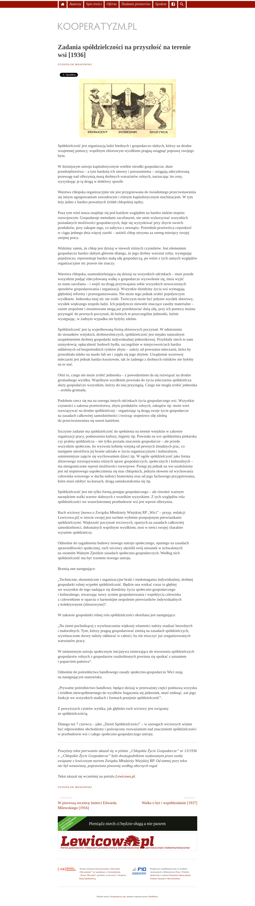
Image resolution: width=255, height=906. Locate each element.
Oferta (112, 4)
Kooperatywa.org (117, 896)
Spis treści (94, 4)
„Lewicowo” (111, 875)
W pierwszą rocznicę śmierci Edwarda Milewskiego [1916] (92, 803)
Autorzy (75, 4)
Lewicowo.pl (125, 776)
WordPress (153, 896)
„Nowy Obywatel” (88, 875)
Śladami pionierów (135, 4)
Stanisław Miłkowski (75, 64)
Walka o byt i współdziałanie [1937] (163, 800)
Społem (161, 4)
